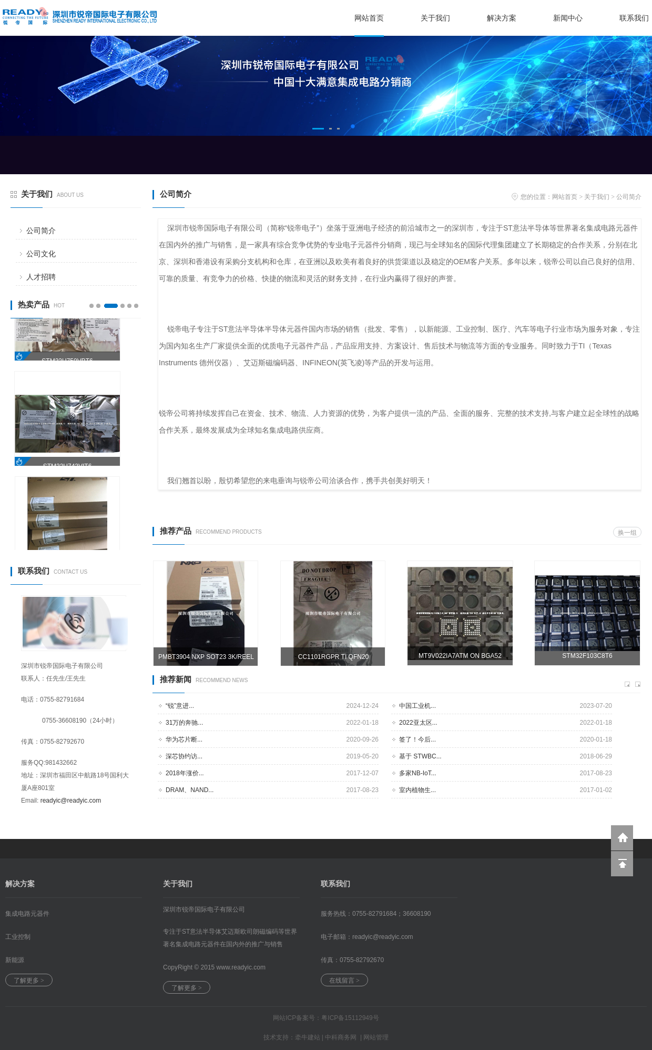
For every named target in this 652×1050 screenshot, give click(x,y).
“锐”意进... (180, 705)
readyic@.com (382, 937)
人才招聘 (41, 277)
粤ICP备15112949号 (350, 1018)
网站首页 (369, 18)
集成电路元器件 (27, 913)
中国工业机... (417, 705)
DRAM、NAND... (189, 790)
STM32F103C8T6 (587, 655)
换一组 (627, 532)
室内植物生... (417, 790)
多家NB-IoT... (417, 773)
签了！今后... (417, 739)
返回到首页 (622, 838)
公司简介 (41, 230)
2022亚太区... (418, 722)
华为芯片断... (184, 739)
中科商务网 (340, 1037)
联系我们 (634, 18)
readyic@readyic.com (70, 800)
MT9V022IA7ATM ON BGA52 (460, 655)
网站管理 (376, 1037)
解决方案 (501, 18)
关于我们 (435, 18)
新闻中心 (568, 18)
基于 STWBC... (420, 756)
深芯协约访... (184, 756)
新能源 (14, 960)
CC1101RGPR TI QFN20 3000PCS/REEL (333, 659)
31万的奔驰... (184, 722)
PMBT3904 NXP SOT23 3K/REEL (206, 657)
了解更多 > (29, 980)
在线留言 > (344, 980)
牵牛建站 (307, 1037)
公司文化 (41, 253)
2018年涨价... (185, 773)
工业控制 (17, 937)
